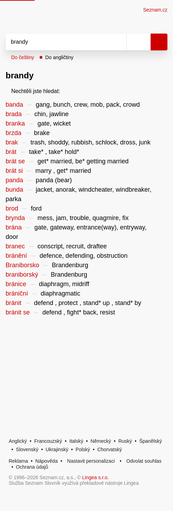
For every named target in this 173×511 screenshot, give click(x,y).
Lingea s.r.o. (95, 477)
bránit (13, 302)
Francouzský (48, 441)
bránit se (18, 312)
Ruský (125, 441)
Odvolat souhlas (143, 461)
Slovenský (27, 449)
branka (15, 123)
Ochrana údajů (32, 467)
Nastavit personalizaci (91, 461)
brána (14, 227)
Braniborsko (22, 265)
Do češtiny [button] (22, 57)
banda (14, 104)
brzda (13, 132)
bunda (14, 189)
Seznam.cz (155, 10)
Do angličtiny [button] (59, 57)
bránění (16, 255)
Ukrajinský (57, 449)
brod (12, 208)
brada (14, 114)
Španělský (150, 441)
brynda (15, 217)
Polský (83, 449)
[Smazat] (118, 42)
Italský (76, 441)
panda (14, 180)
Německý (101, 441)
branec (15, 246)
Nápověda (46, 461)
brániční (17, 293)
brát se (15, 161)
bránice (16, 284)
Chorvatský (109, 449)
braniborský (22, 274)
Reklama (18, 461)
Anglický (18, 441)
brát (11, 151)
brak (12, 142)
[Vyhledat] (58, 42)
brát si (14, 170)
